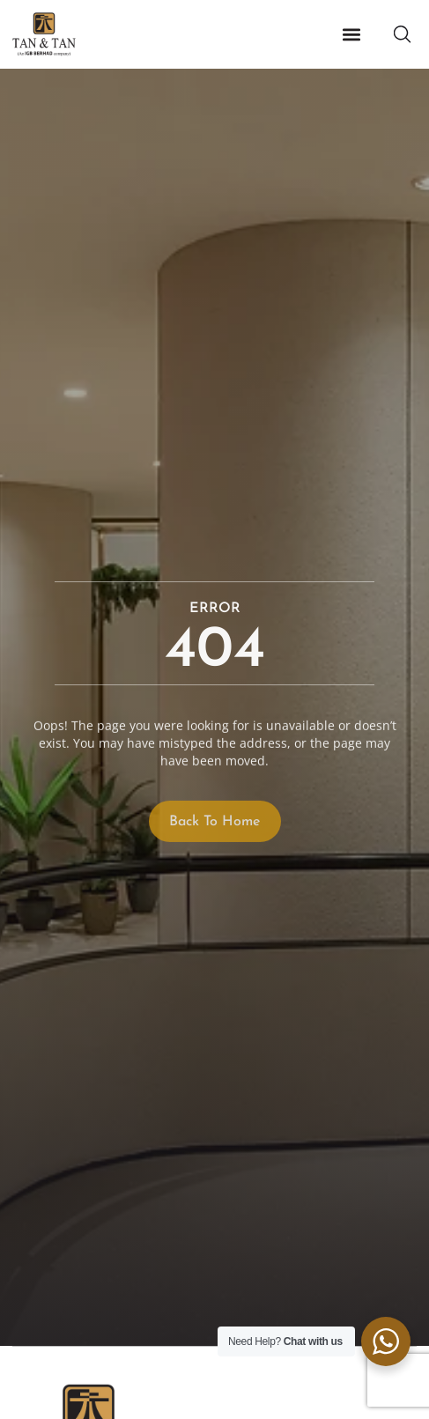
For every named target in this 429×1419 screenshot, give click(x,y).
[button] (351, 34)
